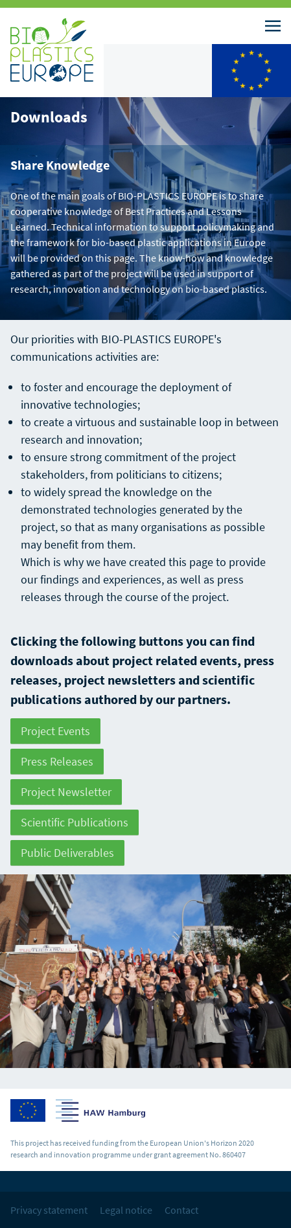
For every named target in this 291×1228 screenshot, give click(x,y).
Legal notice (126, 1209)
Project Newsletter (66, 791)
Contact (181, 1209)
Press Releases (57, 761)
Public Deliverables (67, 852)
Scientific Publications (74, 822)
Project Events (55, 730)
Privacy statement (48, 1209)
